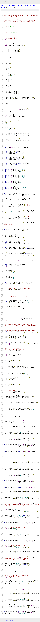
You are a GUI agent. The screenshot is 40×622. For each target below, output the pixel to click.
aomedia (3, 5)
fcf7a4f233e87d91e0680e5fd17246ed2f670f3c (20, 5)
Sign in (38, 1)
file (24, 9)
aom (7, 5)
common (3, 7)
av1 (34, 5)
